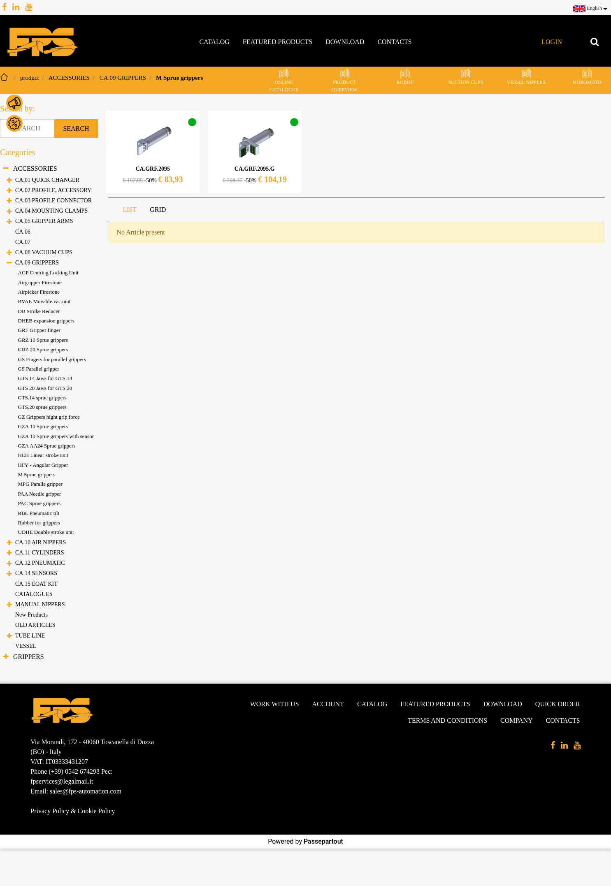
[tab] (130, 210)
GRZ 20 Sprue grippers (43, 349)
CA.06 (22, 232)
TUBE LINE (30, 636)
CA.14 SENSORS (36, 573)
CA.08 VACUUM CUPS (43, 252)
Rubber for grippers (39, 523)
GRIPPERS (28, 656)
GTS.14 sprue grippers (42, 397)
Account (328, 703)
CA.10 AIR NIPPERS (40, 542)
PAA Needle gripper (39, 494)
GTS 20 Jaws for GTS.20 (45, 388)
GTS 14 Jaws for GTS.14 (45, 378)
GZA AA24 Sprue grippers (47, 446)
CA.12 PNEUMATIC (40, 563)
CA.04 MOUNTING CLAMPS (51, 211)
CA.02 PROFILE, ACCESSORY (53, 190)
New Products (31, 615)
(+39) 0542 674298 (74, 771)
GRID (158, 209)
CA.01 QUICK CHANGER (47, 180)
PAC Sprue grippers (39, 503)
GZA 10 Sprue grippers (43, 426)
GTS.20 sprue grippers (42, 407)
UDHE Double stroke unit (46, 532)
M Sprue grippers (179, 77)
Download (344, 41)
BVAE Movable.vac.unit (44, 301)
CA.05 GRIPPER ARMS (44, 221)
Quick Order (557, 703)
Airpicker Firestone (39, 292)
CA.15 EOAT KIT (36, 584)
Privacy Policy (49, 810)
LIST (130, 209)
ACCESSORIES (69, 77)
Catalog (214, 41)
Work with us (274, 703)
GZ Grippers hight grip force (49, 417)
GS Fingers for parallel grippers (52, 359)
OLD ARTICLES (35, 625)
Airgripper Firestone (40, 282)
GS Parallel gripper (38, 369)
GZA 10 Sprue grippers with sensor (56, 436)
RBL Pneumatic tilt (39, 513)
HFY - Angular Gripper (43, 465)
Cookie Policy (96, 810)
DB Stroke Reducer (39, 311)
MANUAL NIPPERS (40, 604)
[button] (589, 8)
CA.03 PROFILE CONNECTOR (53, 200)
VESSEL (25, 646)
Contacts (394, 41)
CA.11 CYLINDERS (39, 553)
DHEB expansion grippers (46, 321)
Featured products (277, 41)
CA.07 (22, 242)
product (29, 77)
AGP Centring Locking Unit (48, 272)
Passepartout (323, 841)
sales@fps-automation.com (85, 791)
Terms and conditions (447, 720)
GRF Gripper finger (39, 330)
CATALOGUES (34, 594)
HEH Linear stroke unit (43, 455)
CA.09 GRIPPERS (123, 77)
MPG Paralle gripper (40, 484)
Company (516, 720)
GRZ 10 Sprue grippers (43, 340)
